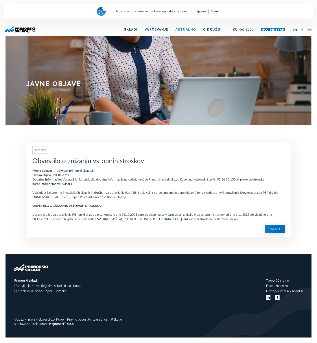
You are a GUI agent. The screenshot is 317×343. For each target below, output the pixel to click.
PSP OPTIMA (162, 219)
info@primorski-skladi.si (56, 184)
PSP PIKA (101, 219)
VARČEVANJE (156, 29)
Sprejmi (201, 11)
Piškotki (116, 319)
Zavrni (214, 11)
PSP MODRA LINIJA (137, 219)
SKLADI (131, 29)
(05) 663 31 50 (243, 29)
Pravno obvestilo (79, 319)
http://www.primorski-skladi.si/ (73, 170)
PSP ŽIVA (116, 219)
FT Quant (181, 219)
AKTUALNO (185, 29)
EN (310, 29)
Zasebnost (101, 319)
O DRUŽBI (212, 29)
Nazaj (275, 229)
